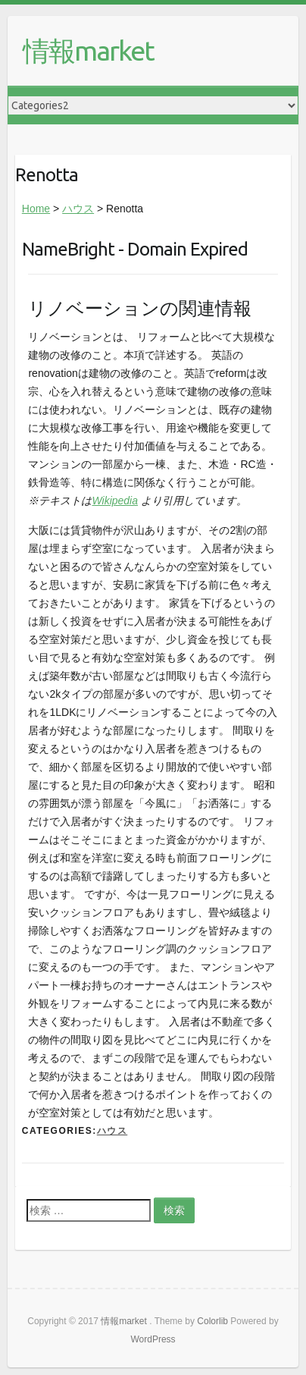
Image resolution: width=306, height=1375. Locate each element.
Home (36, 208)
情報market (88, 50)
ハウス (78, 208)
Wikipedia (115, 500)
